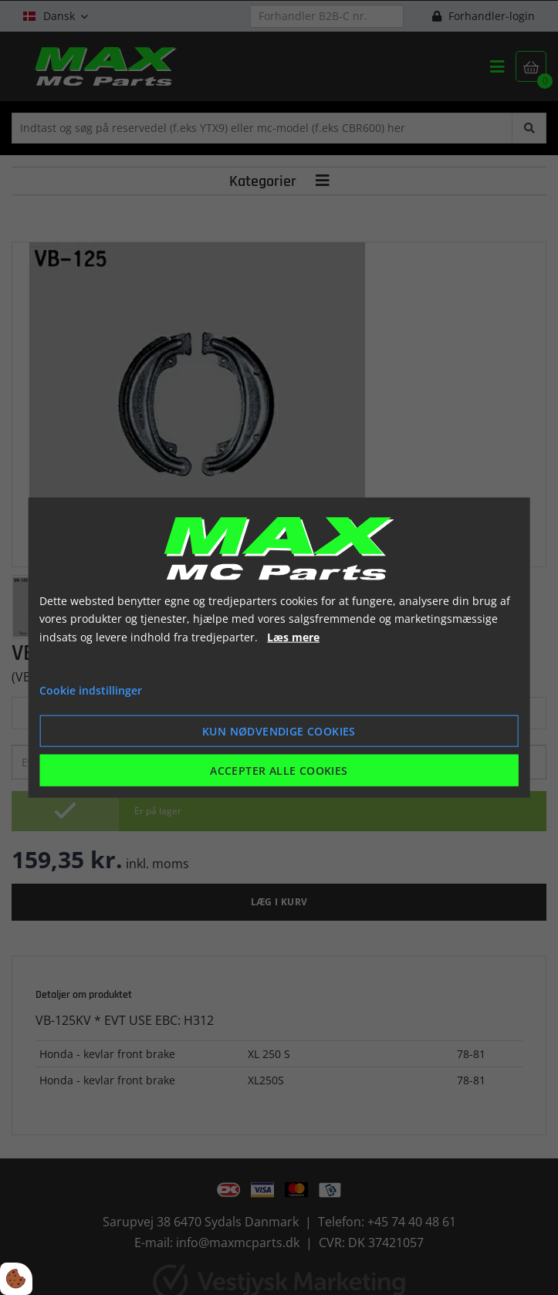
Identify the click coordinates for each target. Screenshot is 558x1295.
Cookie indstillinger (90, 690)
